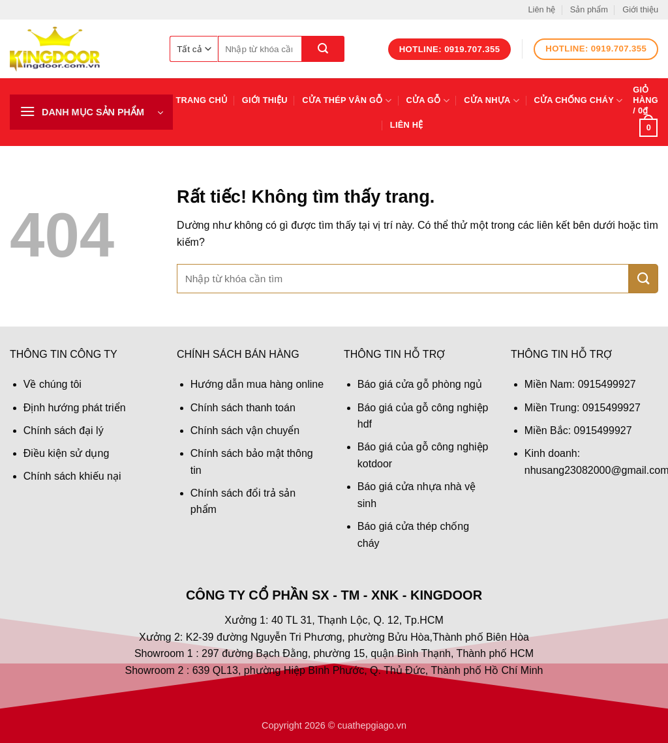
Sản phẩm (589, 9)
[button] (91, 112)
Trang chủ (202, 100)
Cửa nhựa (491, 101)
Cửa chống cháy (578, 101)
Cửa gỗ (427, 101)
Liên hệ (541, 9)
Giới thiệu (640, 9)
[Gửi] (323, 49)
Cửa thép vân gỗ (346, 101)
